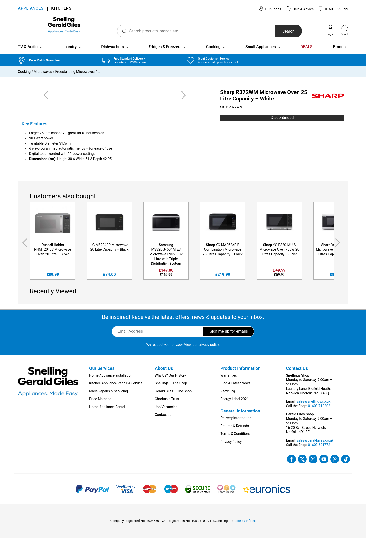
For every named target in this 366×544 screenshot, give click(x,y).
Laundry (69, 53)
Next (338, 249)
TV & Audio (28, 53)
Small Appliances (260, 53)
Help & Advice (300, 8)
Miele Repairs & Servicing (108, 397)
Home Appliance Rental (107, 413)
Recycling (227, 397)
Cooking (213, 53)
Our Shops (269, 8)
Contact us (163, 421)
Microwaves (43, 78)
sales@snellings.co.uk (313, 408)
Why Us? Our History (170, 382)
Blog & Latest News (235, 390)
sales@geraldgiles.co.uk (314, 447)
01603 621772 (319, 451)
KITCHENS (61, 9)
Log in (330, 30)
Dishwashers (112, 53)
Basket (344, 30)
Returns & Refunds (234, 432)
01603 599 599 (333, 8)
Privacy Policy (231, 448)
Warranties (228, 382)
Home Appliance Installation (110, 382)
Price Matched (100, 405)
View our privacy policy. (202, 351)
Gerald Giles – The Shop (173, 397)
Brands (339, 53)
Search (280, 31)
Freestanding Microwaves (75, 78)
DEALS (306, 53)
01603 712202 (319, 412)
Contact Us (297, 374)
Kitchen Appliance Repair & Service (116, 390)
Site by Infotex (245, 527)
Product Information (240, 374)
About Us (164, 374)
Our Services (102, 374)
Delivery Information (235, 424)
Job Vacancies (166, 413)
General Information (240, 417)
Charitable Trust (167, 405)
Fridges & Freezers (165, 53)
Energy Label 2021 (234, 405)
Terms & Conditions (235, 440)
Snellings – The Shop (171, 390)
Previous (24, 249)
